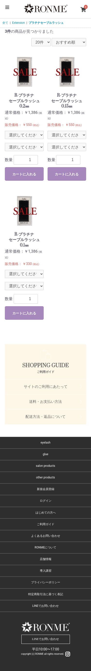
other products (45, 477)
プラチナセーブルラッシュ (46, 22)
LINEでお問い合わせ (45, 606)
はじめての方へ (45, 512)
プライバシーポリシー (45, 582)
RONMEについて (46, 547)
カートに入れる (24, 174)
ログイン (45, 500)
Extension (18, 22)
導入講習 (45, 570)
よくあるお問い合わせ (45, 536)
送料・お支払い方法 (45, 401)
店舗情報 (45, 559)
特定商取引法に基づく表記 (45, 594)
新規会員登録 (45, 489)
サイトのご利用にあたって (45, 386)
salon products (45, 466)
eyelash (45, 442)
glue (45, 454)
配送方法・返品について (45, 416)
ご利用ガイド (45, 524)
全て (5, 22)
